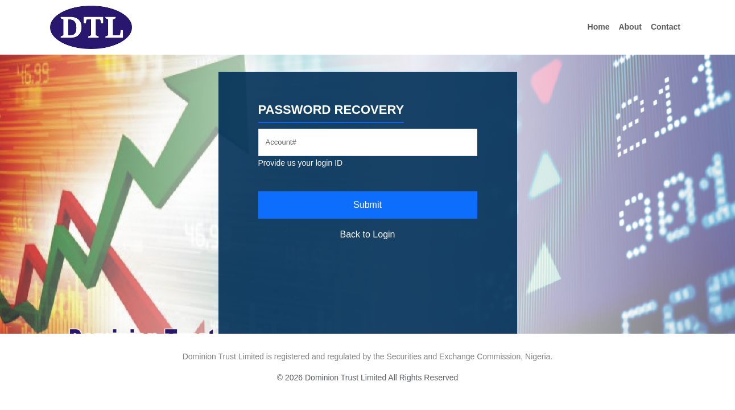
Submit (367, 205)
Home (599, 26)
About (629, 26)
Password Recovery (331, 109)
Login (384, 234)
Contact (665, 26)
